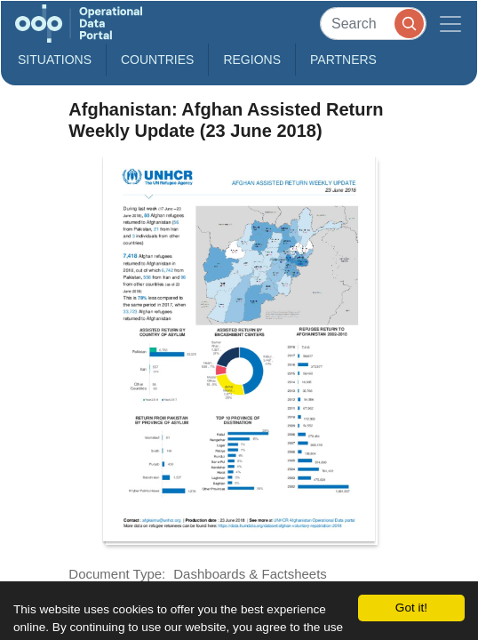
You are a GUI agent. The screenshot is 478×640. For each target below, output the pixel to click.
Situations (55, 59)
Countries (157, 59)
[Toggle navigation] (450, 24)
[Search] (373, 23)
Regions (252, 59)
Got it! (411, 607)
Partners (343, 59)
